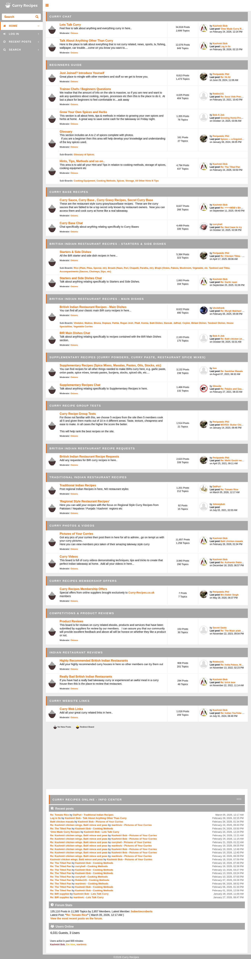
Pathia (115, 323)
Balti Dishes (156, 323)
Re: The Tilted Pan (230, 167)
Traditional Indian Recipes (78, 485)
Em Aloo (70, 944)
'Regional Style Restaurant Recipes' (85, 501)
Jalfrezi (177, 323)
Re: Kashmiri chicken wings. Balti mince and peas (78, 825)
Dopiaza (106, 323)
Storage (129, 180)
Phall (137, 323)
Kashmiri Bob (220, 26)
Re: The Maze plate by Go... (235, 630)
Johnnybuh (219, 504)
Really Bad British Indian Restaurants (86, 676)
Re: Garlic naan (228, 282)
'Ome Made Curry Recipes (234, 29)
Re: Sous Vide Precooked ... (235, 96)
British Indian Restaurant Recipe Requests (89, 456)
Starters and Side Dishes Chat (81, 278)
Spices (120, 180)
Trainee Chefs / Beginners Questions (85, 89)
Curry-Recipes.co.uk (141, 592)
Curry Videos (69, 556)
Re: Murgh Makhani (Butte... (235, 311)
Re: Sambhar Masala (231, 371)
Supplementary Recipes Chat (80, 385)
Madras (89, 323)
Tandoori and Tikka (219, 268)
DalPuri (217, 486)
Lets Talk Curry (70, 24)
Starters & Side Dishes (75, 252)
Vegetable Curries (83, 326)
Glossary (66, 131)
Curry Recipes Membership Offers (83, 589)
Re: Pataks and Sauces (232, 389)
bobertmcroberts (141, 911)
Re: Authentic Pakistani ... (234, 562)
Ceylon (186, 323)
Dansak (168, 323)
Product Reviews (71, 621)
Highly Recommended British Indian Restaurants (94, 660)
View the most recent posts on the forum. (76, 918)
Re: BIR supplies (59, 893)
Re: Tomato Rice (229, 489)
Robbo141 (218, 93)
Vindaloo (78, 323)
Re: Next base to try (231, 227)
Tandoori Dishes (216, 323)
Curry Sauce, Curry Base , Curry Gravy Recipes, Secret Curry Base (106, 200)
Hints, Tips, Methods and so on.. (82, 161)
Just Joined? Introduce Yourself (82, 73)
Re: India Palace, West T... (234, 664)
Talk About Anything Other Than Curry (86, 40)
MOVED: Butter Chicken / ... (235, 425)
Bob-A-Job (218, 115)
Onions (74, 33)
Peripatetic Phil (221, 74)
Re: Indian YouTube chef (233, 713)
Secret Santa (219, 627)
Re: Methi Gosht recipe (232, 460)
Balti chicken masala (231, 541)
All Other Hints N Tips (147, 180)
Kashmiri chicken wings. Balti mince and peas (76, 859)
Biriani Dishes (198, 323)
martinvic (116, 825)
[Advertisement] (147, 759)
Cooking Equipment (84, 180)
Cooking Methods (106, 180)
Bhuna (97, 323)
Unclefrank (218, 308)
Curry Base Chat (71, 223)
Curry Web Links (71, 709)
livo (215, 368)
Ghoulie (217, 386)
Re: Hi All (225, 77)
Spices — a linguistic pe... (234, 139)
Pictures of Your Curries (76, 533)
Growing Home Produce (233, 118)
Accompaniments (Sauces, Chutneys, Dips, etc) (85, 271)
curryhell (217, 224)
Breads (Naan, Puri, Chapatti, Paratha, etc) (130, 268)
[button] (47, 5)
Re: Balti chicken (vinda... (234, 339)
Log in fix (225, 46)
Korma (144, 323)
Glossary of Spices (84, 154)
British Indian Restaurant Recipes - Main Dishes (93, 307)
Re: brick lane (227, 682)
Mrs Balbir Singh (229, 595)
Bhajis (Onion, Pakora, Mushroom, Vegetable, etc (181, 268)
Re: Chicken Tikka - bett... (234, 256)
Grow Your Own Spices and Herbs (83, 112)
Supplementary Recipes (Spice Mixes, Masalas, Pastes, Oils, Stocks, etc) (110, 365)
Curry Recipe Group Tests (78, 413)
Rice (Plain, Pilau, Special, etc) (90, 268)
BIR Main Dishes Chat (75, 333)
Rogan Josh (126, 323)
